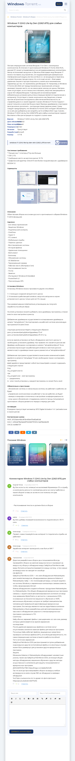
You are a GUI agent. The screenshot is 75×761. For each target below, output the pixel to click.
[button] (12, 699)
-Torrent (24, 4)
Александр (17, 531)
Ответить (24, 511)
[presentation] (61, 440)
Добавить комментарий (21, 731)
